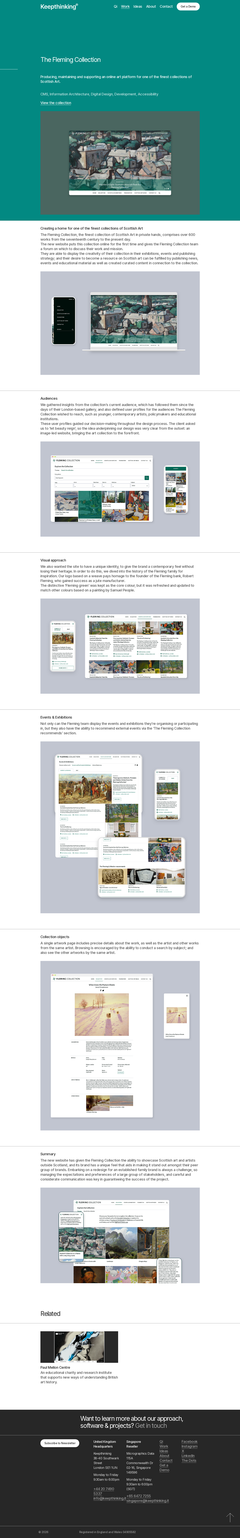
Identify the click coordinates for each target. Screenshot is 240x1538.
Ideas (138, 6)
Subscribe (60, 1443)
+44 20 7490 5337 (103, 1491)
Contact (166, 6)
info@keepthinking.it (108, 1498)
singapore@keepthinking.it (141, 1501)
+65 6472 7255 (138, 1496)
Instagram (190, 1446)
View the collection (55, 103)
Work (125, 6)
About (151, 6)
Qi (115, 6)
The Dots (189, 1460)
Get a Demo (188, 6)
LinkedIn (188, 1456)
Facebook (190, 1441)
